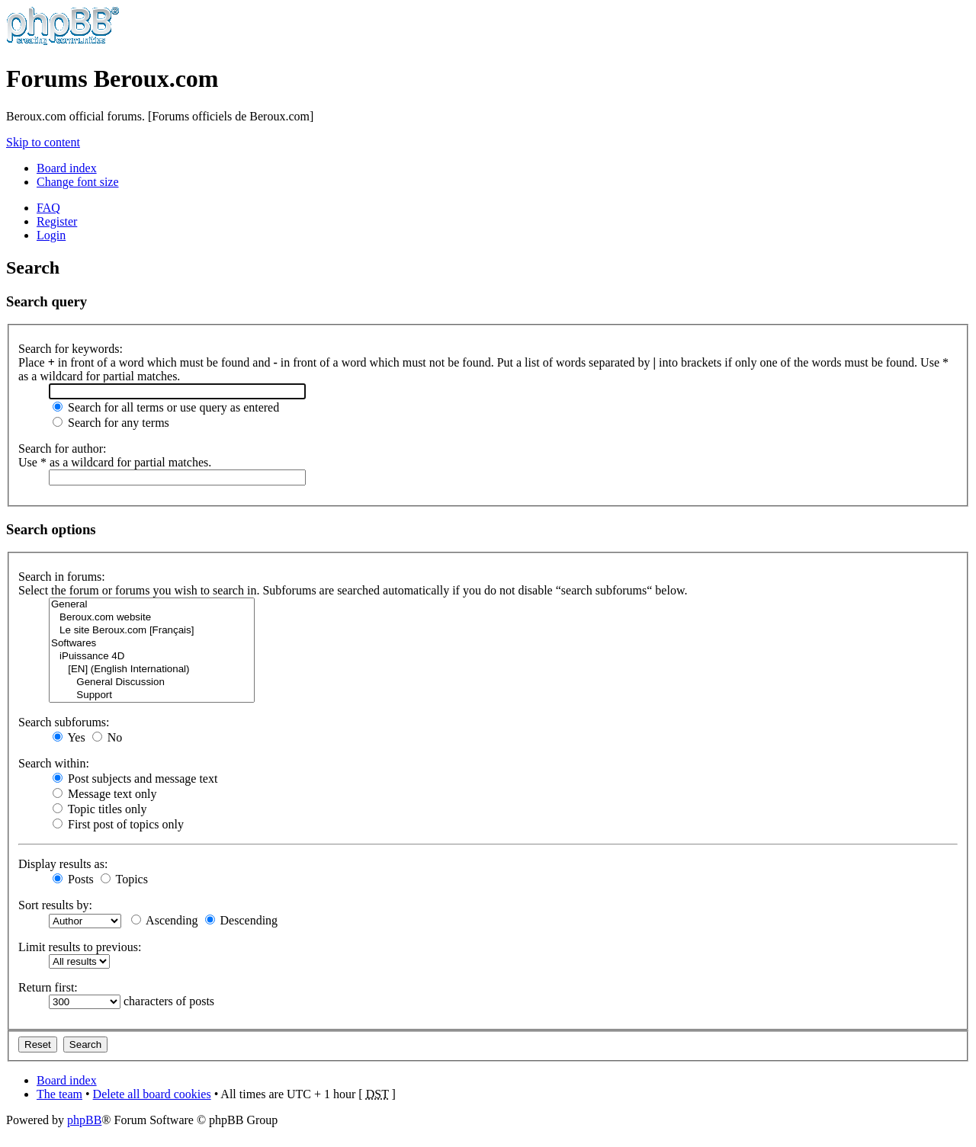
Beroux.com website (152, 617)
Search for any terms (111, 422)
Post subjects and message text (135, 778)
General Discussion (152, 682)
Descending (241, 920)
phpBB (84, 1119)
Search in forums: (61, 576)
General (152, 604)
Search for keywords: (70, 348)
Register (57, 221)
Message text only (104, 793)
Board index (67, 168)
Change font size (78, 181)
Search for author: (62, 448)
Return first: (48, 987)
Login (51, 235)
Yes (69, 737)
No (107, 737)
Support (152, 695)
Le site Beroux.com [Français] (152, 630)
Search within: (53, 763)
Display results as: (63, 863)
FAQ (48, 207)
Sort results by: (55, 905)
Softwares (152, 643)
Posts (73, 879)
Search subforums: (64, 722)
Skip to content (43, 142)
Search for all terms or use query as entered (166, 407)
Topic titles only (99, 809)
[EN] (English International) (152, 669)
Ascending (164, 920)
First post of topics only (118, 824)
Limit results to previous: (79, 946)
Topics (124, 879)
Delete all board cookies (152, 1094)
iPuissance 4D (152, 656)
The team (59, 1094)
